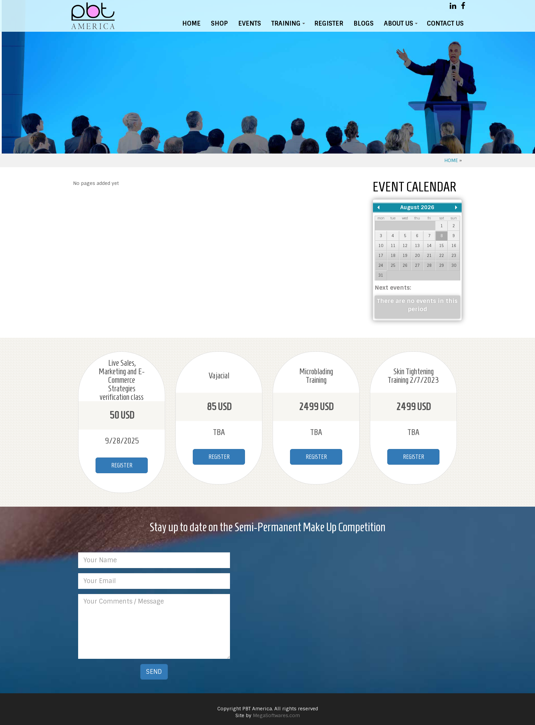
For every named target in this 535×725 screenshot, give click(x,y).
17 (380, 255)
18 (393, 255)
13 (417, 245)
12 (405, 245)
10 (380, 245)
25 (393, 265)
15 (441, 245)
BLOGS (363, 23)
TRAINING (289, 25)
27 (417, 265)
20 (417, 255)
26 (405, 265)
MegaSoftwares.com (276, 715)
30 (453, 265)
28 (429, 265)
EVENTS (249, 23)
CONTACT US (445, 23)
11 (393, 245)
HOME (191, 23)
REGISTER (328, 23)
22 (441, 255)
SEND (154, 672)
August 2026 (417, 207)
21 (429, 255)
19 (405, 255)
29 (441, 265)
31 (380, 275)
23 (453, 255)
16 (453, 245)
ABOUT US (402, 25)
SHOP (219, 23)
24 (380, 265)
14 (429, 245)
